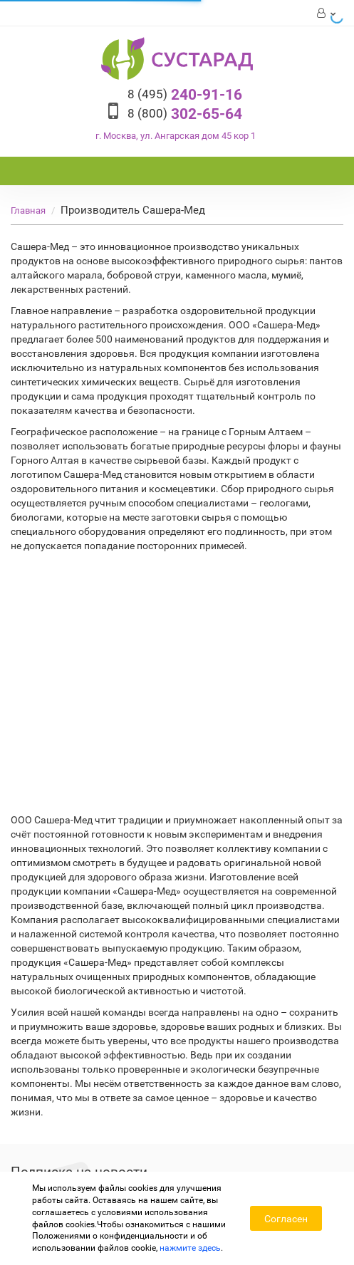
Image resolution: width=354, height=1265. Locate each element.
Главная (28, 210)
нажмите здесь (190, 1248)
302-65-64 (184, 114)
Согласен (286, 1218)
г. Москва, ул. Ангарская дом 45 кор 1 (175, 135)
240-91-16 (184, 94)
